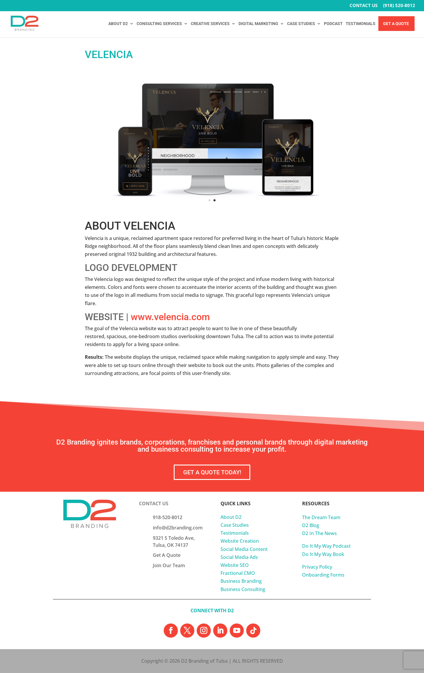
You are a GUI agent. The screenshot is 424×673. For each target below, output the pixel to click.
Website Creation (240, 541)
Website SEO (235, 565)
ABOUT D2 (118, 24)
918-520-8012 (167, 517)
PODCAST (333, 24)
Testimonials (235, 533)
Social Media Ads (239, 557)
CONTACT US (363, 5)
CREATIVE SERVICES (210, 24)
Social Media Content (244, 549)
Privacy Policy (317, 567)
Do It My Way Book (323, 554)
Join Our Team (169, 565)
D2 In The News (319, 533)
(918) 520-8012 (399, 5)
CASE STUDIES (301, 24)
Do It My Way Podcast (326, 546)
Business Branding (241, 581)
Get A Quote (396, 24)
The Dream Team (321, 517)
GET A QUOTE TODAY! (212, 472)
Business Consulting (243, 589)
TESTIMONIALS (360, 24)
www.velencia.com (170, 316)
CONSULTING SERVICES (159, 24)
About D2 (231, 517)
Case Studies (235, 525)
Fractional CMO (238, 573)
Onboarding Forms (323, 575)
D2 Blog (310, 525)
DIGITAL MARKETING (258, 24)
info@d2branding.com (178, 527)
